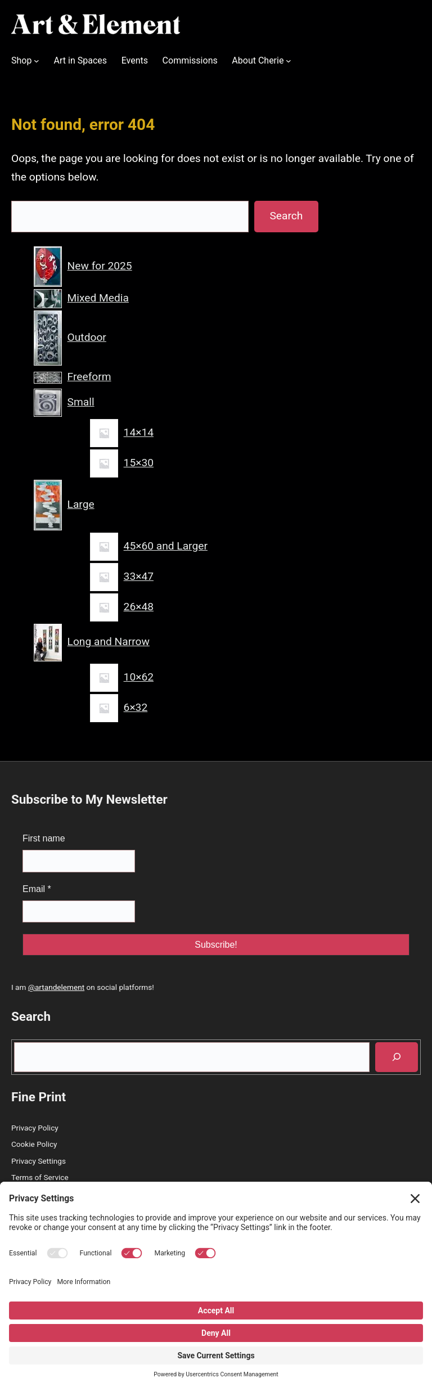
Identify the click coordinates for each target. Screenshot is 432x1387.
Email (36, 889)
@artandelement (56, 987)
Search (286, 215)
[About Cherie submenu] (288, 61)
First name (43, 838)
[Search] (396, 1057)
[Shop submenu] (36, 61)
